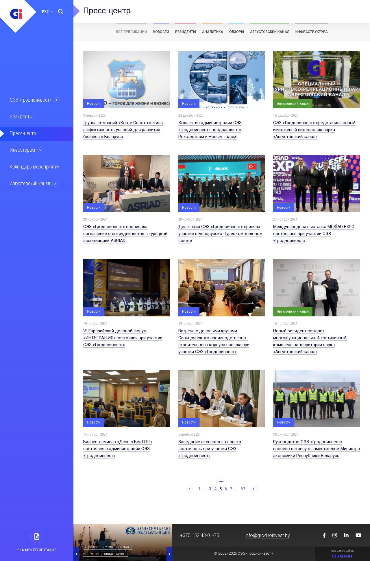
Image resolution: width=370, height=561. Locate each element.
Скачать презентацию (36, 550)
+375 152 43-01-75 (199, 535)
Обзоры (236, 32)
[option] (122, 542)
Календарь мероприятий (34, 166)
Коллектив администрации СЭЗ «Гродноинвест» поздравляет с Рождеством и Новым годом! (210, 129)
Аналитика (212, 32)
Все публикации (131, 32)
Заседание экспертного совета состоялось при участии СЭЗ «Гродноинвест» (209, 448)
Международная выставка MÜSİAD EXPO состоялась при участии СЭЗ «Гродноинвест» (313, 233)
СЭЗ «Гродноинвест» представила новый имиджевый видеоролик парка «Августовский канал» (314, 129)
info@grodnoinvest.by (267, 535)
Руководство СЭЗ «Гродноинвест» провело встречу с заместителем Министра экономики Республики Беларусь (316, 448)
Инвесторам (22, 149)
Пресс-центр (22, 133)
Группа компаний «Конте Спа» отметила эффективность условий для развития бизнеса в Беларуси (123, 129)
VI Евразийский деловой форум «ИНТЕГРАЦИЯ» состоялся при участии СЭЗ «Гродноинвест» (122, 337)
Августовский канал (30, 182)
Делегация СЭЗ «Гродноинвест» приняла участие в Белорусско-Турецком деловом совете (220, 233)
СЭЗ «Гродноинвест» (30, 100)
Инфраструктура (311, 32)
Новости (161, 32)
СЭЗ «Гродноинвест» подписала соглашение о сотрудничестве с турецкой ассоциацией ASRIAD (125, 233)
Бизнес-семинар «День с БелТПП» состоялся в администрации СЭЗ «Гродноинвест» (117, 448)
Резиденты (21, 116)
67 (242, 489)
